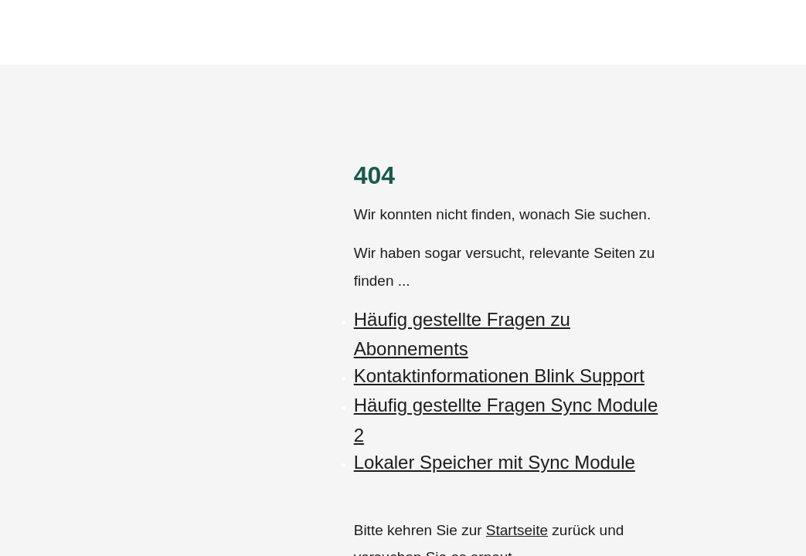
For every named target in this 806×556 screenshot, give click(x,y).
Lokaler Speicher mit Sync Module (494, 462)
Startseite (517, 530)
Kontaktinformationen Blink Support (499, 375)
